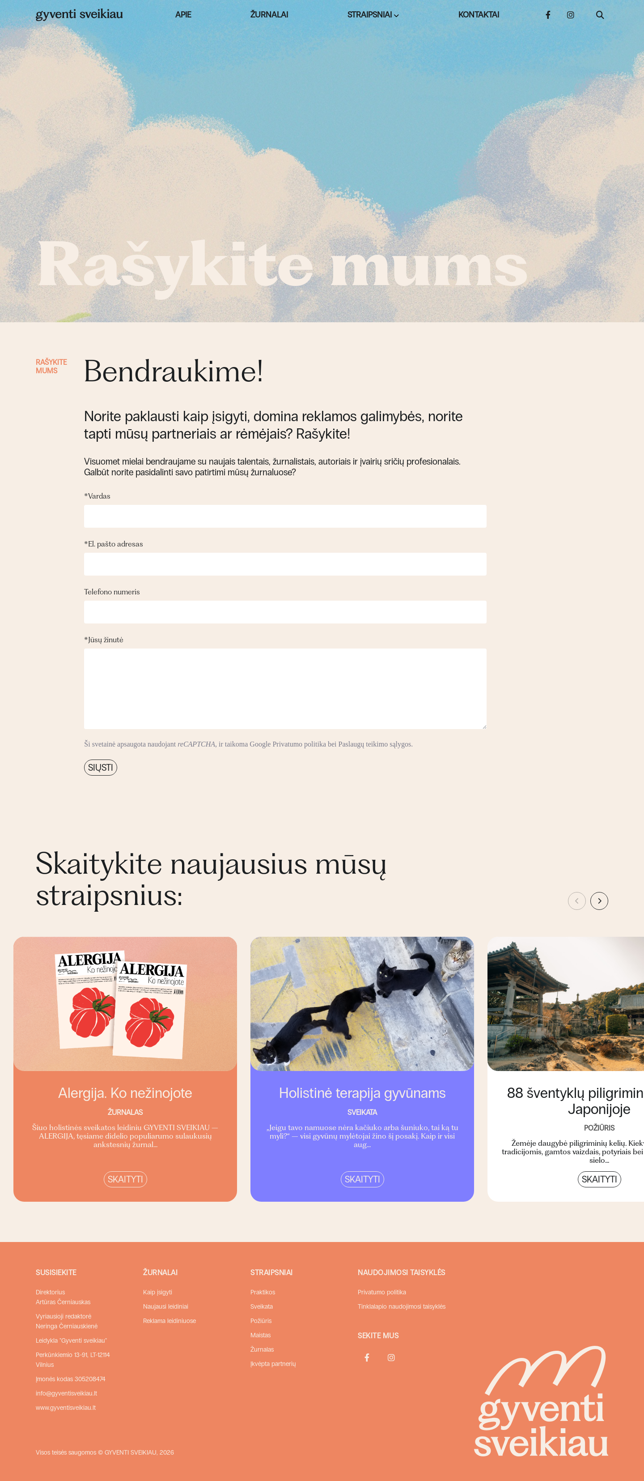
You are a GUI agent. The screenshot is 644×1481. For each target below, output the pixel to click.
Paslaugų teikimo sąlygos (375, 744)
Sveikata (261, 1306)
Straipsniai (369, 15)
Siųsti (100, 767)
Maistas (260, 1335)
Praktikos (262, 1292)
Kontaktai (478, 15)
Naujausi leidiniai (165, 1306)
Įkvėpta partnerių (273, 1364)
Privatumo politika (299, 744)
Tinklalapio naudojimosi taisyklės (401, 1306)
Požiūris (260, 1321)
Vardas (97, 495)
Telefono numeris (112, 591)
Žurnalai (269, 15)
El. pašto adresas (113, 543)
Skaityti (125, 1179)
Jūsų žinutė (103, 639)
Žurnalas (262, 1349)
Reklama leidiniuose (169, 1321)
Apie (183, 15)
